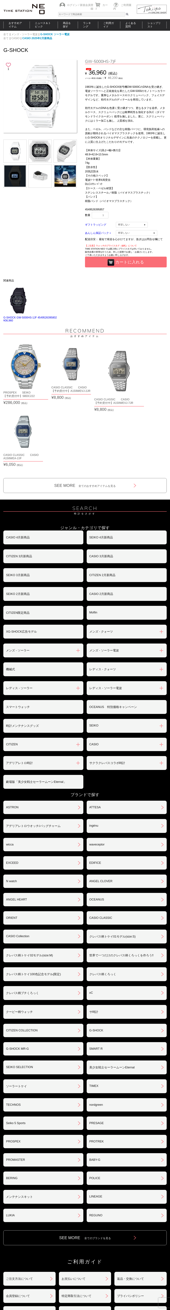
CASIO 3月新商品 (101, 491)
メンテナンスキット (19, 1131)
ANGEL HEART (16, 834)
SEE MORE (85, 420)
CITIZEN (12, 679)
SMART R (96, 983)
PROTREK (96, 1076)
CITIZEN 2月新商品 (102, 510)
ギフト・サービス (73, 1248)
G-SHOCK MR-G (17, 983)
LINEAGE (95, 1131)
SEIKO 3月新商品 (18, 510)
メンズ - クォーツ (101, 566)
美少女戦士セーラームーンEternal (112, 1002)
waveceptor (97, 779)
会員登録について (18, 1230)
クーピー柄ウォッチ (19, 946)
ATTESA (95, 742)
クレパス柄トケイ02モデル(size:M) (29, 890)
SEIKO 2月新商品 (18, 528)
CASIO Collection (17, 871)
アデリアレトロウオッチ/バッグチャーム (33, 761)
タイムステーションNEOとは (147, 1270)
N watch (11, 816)
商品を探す (67, 25)
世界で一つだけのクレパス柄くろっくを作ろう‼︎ (121, 890)
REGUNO (95, 1150)
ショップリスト (154, 25)
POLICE (94, 1113)
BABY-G (94, 1094)
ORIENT (11, 852)
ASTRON (12, 742)
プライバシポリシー (130, 1230)
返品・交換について (130, 1213)
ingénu (93, 760)
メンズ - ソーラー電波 (24, 34)
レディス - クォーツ (102, 604)
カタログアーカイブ (130, 1248)
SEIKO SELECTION (19, 1002)
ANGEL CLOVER (100, 816)
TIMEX (93, 1020)
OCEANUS (96, 834)
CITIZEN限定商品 (18, 547)
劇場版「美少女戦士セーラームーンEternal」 (36, 716)
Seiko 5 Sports (15, 1058)
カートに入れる (126, 262)
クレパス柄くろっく (102, 909)
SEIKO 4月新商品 (101, 472)
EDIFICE (95, 797)
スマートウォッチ (18, 642)
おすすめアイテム (15, 25)
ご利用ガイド (108, 25)
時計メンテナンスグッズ (22, 660)
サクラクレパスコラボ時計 (107, 698)
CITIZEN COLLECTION (22, 965)
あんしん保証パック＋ (98, 233)
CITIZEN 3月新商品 (19, 491)
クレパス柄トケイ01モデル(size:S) (112, 871)
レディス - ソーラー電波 (105, 623)
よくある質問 (130, 25)
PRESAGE (96, 1058)
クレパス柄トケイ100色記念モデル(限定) (33, 909)
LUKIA (10, 1150)
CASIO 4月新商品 (18, 472)
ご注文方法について (19, 1213)
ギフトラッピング (95, 224)
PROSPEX (13, 1076)
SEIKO (93, 660)
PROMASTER (15, 1094)
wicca (9, 779)
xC (91, 927)
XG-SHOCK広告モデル (21, 566)
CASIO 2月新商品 (101, 528)
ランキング (87, 25)
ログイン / (73, 5)
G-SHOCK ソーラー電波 (55, 34)
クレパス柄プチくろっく (22, 928)
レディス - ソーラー (19, 623)
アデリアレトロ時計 (19, 698)
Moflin (93, 547)
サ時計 (93, 946)
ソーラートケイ (16, 1021)
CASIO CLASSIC (100, 852)
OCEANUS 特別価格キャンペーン (113, 642)
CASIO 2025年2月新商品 (37, 38)
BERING (11, 1113)
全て (6, 34)
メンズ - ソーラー (18, 585)
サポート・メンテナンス (22, 1248)
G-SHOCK (96, 965)
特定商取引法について (76, 1230)
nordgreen (96, 1039)
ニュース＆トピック (43, 25)
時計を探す (84, 1270)
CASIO (15, 38)
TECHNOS (13, 1039)
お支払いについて (73, 1213)
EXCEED (12, 797)
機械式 (10, 604)
